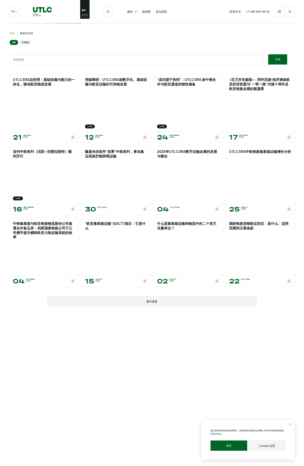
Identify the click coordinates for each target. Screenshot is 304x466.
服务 (132, 14)
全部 (14, 42)
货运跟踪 (161, 14)
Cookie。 (218, 433)
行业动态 (26, 42)
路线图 (146, 14)
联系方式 (235, 14)
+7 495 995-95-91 (258, 14)
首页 (12, 33)
